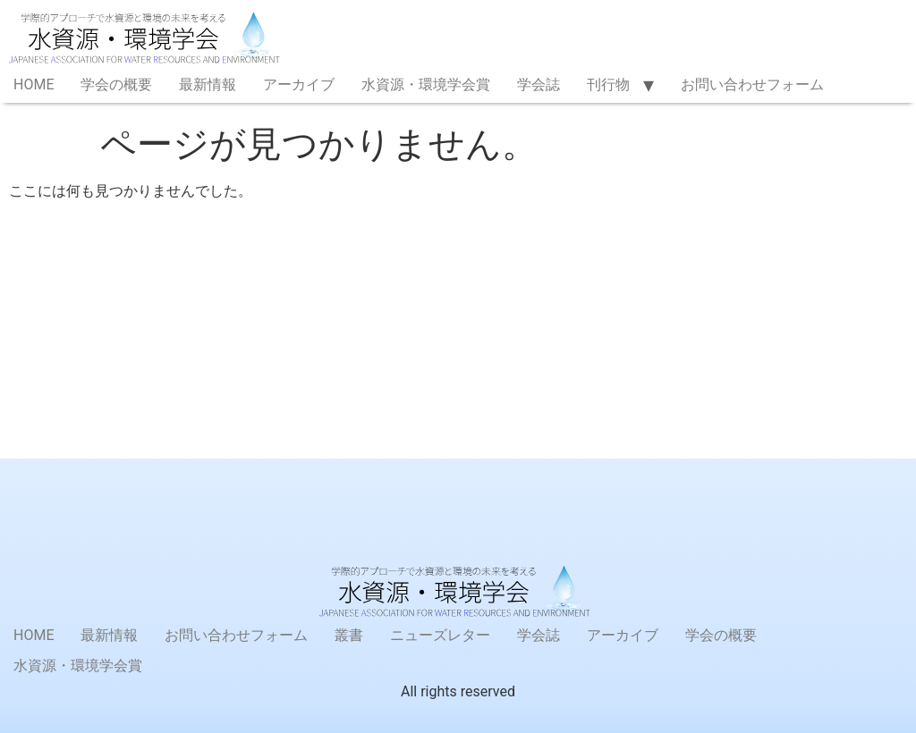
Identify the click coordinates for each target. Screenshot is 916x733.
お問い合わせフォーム (752, 84)
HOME (33, 84)
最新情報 (207, 84)
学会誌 (538, 84)
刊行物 (608, 84)
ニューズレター (440, 635)
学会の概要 (116, 84)
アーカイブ (299, 84)
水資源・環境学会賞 (425, 84)
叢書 (349, 635)
